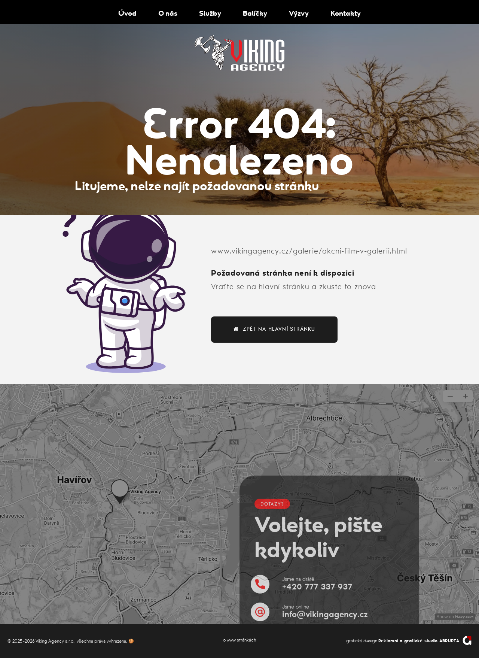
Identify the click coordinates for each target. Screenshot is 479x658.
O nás (167, 12)
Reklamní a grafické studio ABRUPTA (418, 641)
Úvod (127, 12)
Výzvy (299, 12)
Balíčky (255, 12)
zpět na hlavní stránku (274, 329)
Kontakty (345, 12)
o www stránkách (239, 640)
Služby (210, 12)
